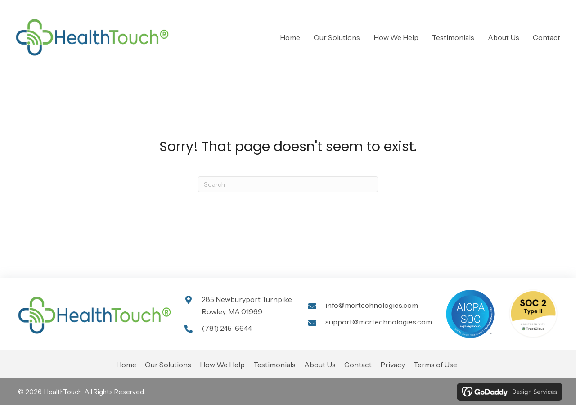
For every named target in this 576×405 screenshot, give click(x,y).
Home (126, 364)
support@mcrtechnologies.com (378, 321)
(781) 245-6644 (227, 328)
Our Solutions (168, 364)
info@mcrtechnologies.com (371, 305)
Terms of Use (435, 364)
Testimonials (274, 364)
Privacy (392, 364)
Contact (358, 364)
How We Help (222, 364)
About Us (320, 364)
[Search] (288, 184)
